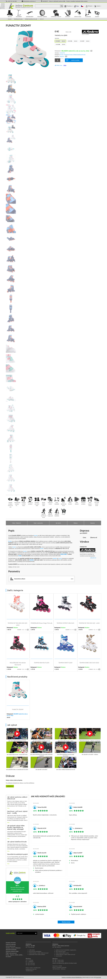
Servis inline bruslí (10, 946)
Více (8, 808)
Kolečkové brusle (18, 19)
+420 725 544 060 (12, 1)
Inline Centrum (20, 6)
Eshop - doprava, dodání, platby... (14, 955)
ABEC (65, 554)
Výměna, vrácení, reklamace (13, 948)
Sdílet (64, 65)
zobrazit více (93, 558)
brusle (35, 535)
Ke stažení (8, 956)
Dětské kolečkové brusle (31, 19)
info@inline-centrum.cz (30, 1)
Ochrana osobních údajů (12, 951)
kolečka (55, 558)
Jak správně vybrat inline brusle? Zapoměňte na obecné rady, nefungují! (15, 827)
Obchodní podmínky (11, 949)
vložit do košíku (72, 60)
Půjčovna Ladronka (11, 944)
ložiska (62, 554)
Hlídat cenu (59, 65)
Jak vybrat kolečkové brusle (17, 842)
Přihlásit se (10, 786)
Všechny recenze (66, 922)
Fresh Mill (98, 977)
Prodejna (69, 6)
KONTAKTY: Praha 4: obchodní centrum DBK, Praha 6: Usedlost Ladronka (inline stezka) (65, 1)
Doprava (62, 56)
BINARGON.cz (78, 977)
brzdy (20, 555)
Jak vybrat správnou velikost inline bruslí (17, 798)
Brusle (10, 19)
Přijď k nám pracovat (11, 953)
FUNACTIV (62, 53)
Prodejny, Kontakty (11, 942)
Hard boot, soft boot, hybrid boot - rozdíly (17, 812)
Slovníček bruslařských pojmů (17, 854)
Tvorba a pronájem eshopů (68, 977)
